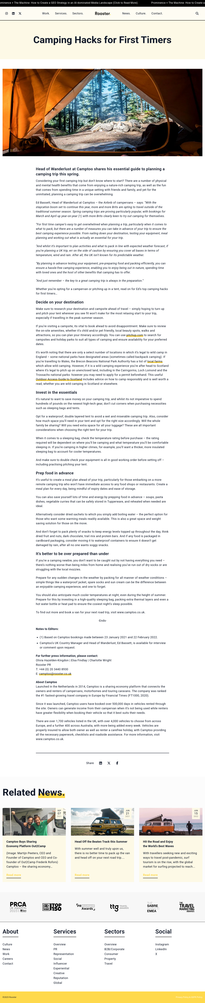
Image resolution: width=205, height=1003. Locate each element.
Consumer (111, 954)
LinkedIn (161, 949)
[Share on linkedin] (100, 763)
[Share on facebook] (117, 763)
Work (6, 954)
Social (57, 958)
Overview (59, 944)
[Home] (103, 13)
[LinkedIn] (13, 13)
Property (110, 958)
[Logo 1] (18, 907)
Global (57, 982)
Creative (59, 973)
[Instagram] (6, 13)
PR (55, 949)
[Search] (197, 13)
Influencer (60, 963)
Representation (63, 954)
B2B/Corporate (114, 949)
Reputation (60, 978)
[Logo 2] (52, 907)
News (6, 949)
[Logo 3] (85, 907)
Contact (8, 963)
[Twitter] (20, 13)
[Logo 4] (119, 907)
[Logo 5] (153, 907)
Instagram (162, 944)
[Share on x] (109, 763)
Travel (108, 963)
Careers (8, 958)
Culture (7, 944)
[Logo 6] (186, 907)
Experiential (61, 968)
